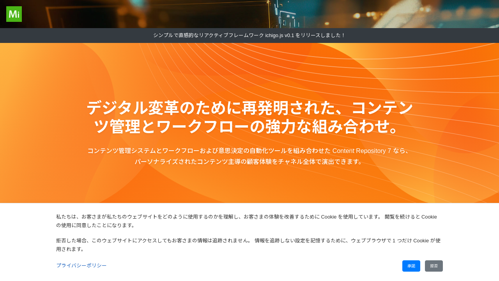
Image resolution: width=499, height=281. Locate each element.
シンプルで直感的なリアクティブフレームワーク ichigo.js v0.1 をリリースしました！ (249, 35)
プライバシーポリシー (81, 266)
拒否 (434, 266)
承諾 (411, 266)
